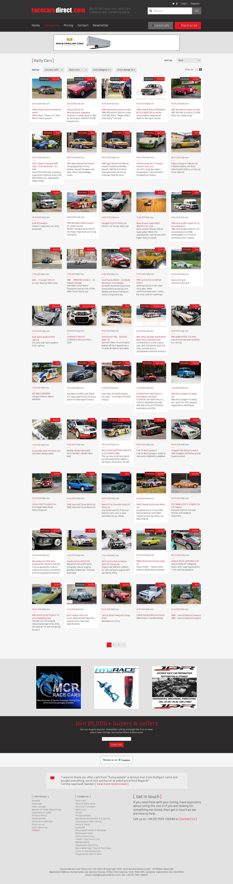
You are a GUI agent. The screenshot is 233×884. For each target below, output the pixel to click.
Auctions (80, 827)
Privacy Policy (39, 815)
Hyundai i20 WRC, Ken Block (80, 394)
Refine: (35, 70)
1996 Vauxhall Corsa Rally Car (81, 504)
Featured (36, 803)
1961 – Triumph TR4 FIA (43, 280)
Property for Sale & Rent (88, 854)
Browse (36, 800)
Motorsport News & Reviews (90, 830)
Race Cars (80, 800)
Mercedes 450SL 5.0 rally (183, 337)
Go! (197, 10)
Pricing (68, 25)
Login (184, 3)
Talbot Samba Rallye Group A (150, 615)
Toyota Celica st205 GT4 (78, 561)
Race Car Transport (85, 806)
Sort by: (168, 60)
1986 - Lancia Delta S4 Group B (186, 615)
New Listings (39, 806)
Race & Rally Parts (85, 803)
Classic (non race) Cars (87, 839)
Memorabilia (82, 842)
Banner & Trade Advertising (46, 809)
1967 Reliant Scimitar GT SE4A (185, 109)
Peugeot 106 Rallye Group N (184, 450)
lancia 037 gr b (178, 280)
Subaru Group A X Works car (184, 163)
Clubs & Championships (88, 851)
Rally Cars (80, 809)
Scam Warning (39, 827)
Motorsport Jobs (84, 833)
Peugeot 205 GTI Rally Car (114, 223)
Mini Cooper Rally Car (77, 615)
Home (36, 25)
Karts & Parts (82, 824)
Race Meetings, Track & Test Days (93, 848)
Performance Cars (85, 836)
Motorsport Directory (86, 845)
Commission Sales (41, 812)
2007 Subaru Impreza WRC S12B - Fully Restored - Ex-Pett (45, 166)
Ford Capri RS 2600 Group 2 (115, 394)
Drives (78, 812)
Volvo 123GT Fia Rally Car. (44, 504)
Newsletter (100, 25)
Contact (83, 25)
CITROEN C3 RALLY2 (76, 337)
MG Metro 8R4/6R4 (41, 393)
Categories (51, 25)
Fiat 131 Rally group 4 (146, 450)
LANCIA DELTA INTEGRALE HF (185, 561)
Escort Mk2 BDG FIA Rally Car (46, 451)
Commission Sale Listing (88, 821)
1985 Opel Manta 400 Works (80, 163)
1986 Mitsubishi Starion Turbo (116, 109)
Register (195, 3)
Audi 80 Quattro (39, 223)
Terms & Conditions (42, 821)
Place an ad (188, 25)
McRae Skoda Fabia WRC (78, 450)
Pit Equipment (83, 815)
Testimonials (39, 818)
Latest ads (160, 25)
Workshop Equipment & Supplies (92, 818)
